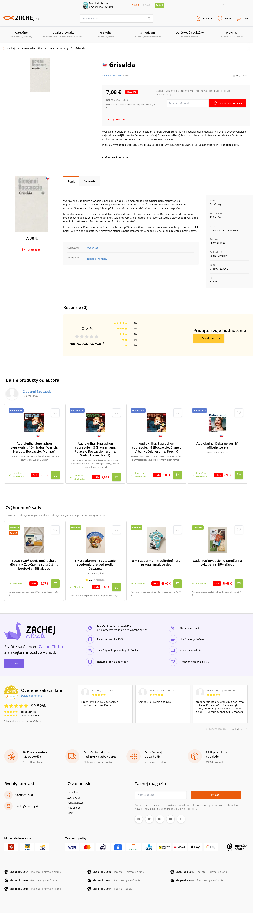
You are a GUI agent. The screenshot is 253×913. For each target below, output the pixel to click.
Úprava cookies (120, 902)
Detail (159, 5)
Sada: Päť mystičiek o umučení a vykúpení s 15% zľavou (217, 557)
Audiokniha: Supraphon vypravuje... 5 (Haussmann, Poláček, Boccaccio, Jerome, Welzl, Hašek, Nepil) (95, 450)
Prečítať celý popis (115, 158)
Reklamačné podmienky (48, 902)
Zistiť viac (14, 652)
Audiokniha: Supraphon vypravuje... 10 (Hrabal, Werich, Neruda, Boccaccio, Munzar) (34, 448)
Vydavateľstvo (75, 791)
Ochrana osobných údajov (79, 902)
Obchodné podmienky (18, 902)
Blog (70, 801)
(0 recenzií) (244, 76)
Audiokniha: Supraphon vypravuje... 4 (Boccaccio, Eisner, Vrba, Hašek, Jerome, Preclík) (156, 448)
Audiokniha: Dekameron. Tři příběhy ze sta (217, 446)
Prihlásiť (216, 783)
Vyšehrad (92, 248)
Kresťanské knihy (32, 49)
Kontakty (72, 781)
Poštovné (103, 902)
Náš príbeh (74, 796)
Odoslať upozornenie (229, 104)
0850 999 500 (24, 783)
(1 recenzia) (99, 574)
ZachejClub (74, 786)
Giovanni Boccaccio (112, 76)
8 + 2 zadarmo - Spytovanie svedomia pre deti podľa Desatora (95, 559)
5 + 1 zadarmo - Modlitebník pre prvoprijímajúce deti (156, 557)
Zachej (11, 49)
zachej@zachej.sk (26, 795)
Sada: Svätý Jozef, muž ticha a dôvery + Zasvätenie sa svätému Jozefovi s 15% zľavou (34, 559)
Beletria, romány (58, 49)
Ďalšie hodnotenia (32, 684)
